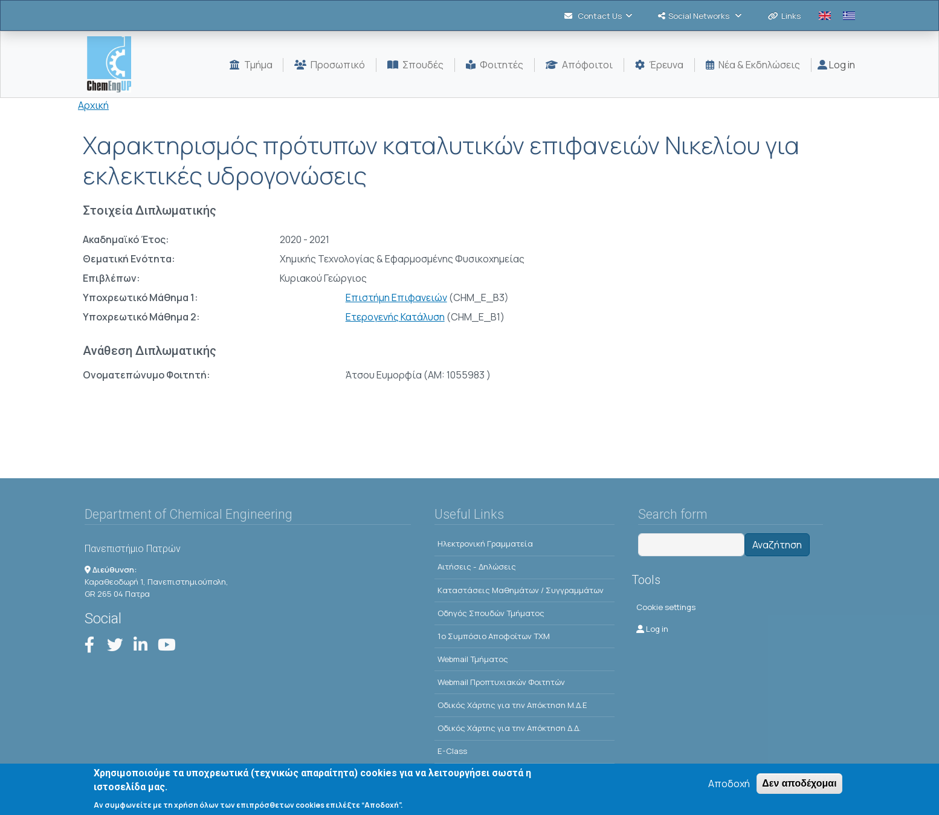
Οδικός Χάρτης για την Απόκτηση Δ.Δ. (509, 727)
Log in (836, 64)
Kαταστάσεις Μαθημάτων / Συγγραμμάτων (520, 590)
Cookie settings (665, 607)
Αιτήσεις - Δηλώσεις (476, 566)
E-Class (452, 750)
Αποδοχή (729, 787)
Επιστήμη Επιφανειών (396, 297)
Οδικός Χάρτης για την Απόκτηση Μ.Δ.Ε (512, 705)
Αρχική (93, 105)
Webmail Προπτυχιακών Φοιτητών (501, 682)
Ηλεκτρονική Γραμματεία (485, 543)
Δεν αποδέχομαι (799, 787)
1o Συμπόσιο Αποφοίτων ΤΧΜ (493, 636)
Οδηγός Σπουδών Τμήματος (490, 613)
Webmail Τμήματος (472, 659)
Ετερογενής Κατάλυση (395, 316)
